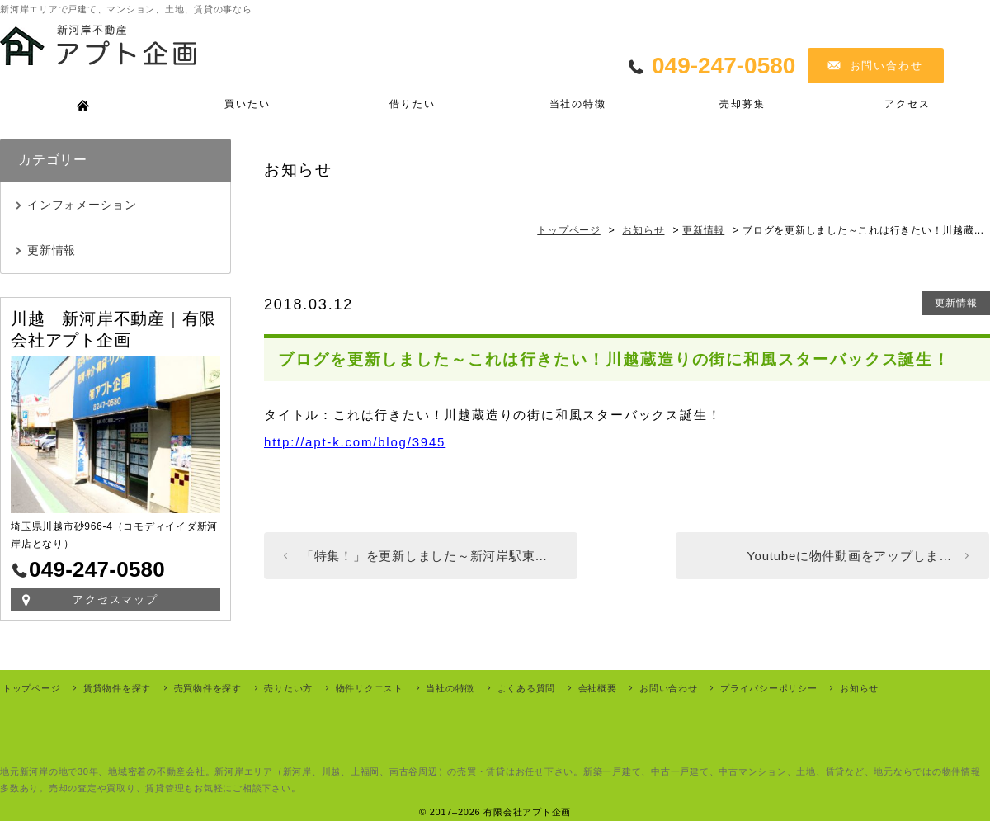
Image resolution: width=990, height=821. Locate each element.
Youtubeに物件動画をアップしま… (849, 556)
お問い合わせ (887, 65)
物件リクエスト (369, 688)
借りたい (412, 104)
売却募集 (742, 104)
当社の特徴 (577, 104)
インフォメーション (82, 204)
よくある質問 (526, 688)
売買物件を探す (208, 688)
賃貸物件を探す (117, 688)
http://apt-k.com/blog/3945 (355, 442)
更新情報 (956, 303)
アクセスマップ (116, 599)
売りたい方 (288, 688)
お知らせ (859, 688)
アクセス (907, 104)
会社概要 (597, 688)
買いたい (247, 104)
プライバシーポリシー (769, 688)
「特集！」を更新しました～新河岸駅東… (424, 556)
